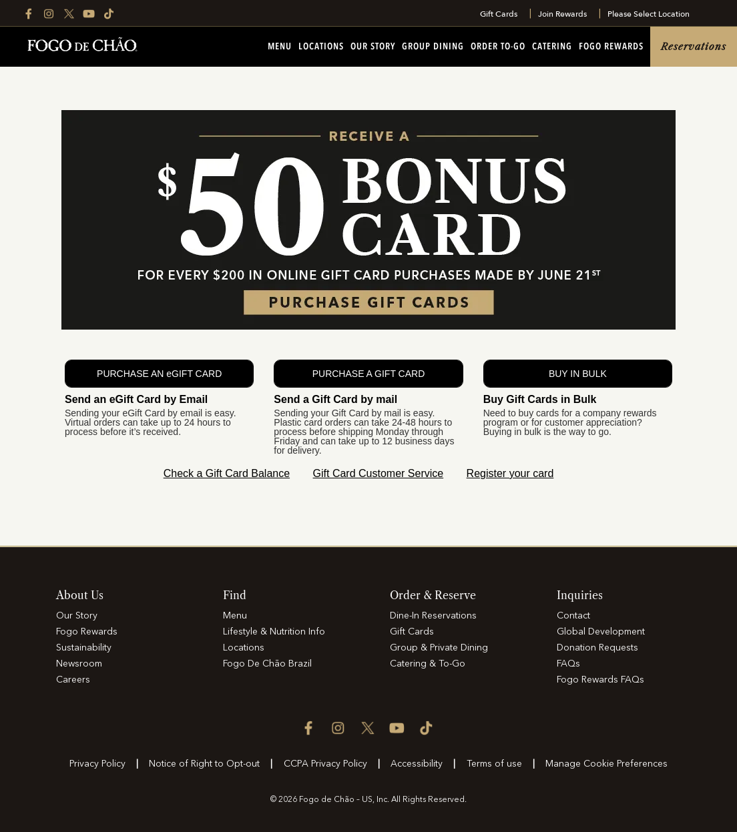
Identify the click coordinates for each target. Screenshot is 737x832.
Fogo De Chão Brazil (267, 664)
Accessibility (417, 764)
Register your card (510, 473)
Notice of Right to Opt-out (204, 764)
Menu (280, 46)
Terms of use (494, 764)
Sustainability (83, 648)
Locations (321, 46)
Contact (573, 615)
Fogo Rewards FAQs (600, 680)
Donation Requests (597, 648)
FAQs (568, 664)
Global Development (601, 632)
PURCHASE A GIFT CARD (368, 373)
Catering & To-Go (427, 664)
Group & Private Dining (439, 648)
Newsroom (79, 664)
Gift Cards (498, 14)
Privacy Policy (97, 764)
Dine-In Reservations (433, 615)
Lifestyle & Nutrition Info (274, 632)
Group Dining (433, 46)
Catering (552, 46)
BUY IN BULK (578, 373)
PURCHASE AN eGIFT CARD (159, 373)
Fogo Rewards (611, 46)
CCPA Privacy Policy (325, 764)
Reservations (693, 47)
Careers (73, 680)
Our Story (372, 46)
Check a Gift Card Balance (227, 473)
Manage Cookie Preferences (606, 764)
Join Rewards (562, 14)
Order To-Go (498, 46)
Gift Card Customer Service (378, 473)
